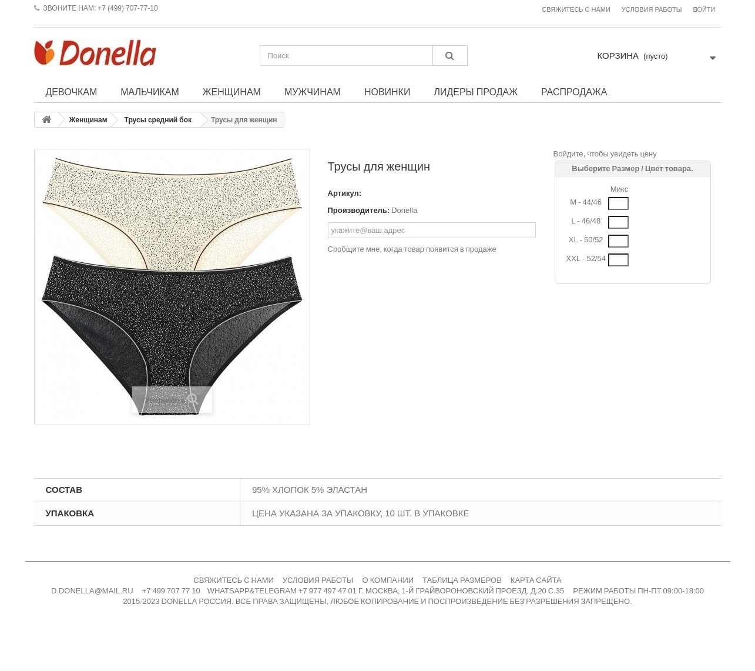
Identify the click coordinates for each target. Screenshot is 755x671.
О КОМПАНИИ (388, 580)
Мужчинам (312, 91)
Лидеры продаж (476, 91)
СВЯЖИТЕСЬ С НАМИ (233, 580)
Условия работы (652, 9)
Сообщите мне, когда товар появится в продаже (412, 249)
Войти (704, 9)
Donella (404, 210)
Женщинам (232, 91)
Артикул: (345, 193)
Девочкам (72, 91)
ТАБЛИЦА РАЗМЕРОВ (462, 580)
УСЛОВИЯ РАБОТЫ (318, 580)
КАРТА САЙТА (536, 580)
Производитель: (359, 210)
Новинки (387, 91)
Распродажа (574, 91)
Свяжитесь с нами (576, 9)
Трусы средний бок (158, 119)
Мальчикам (149, 91)
